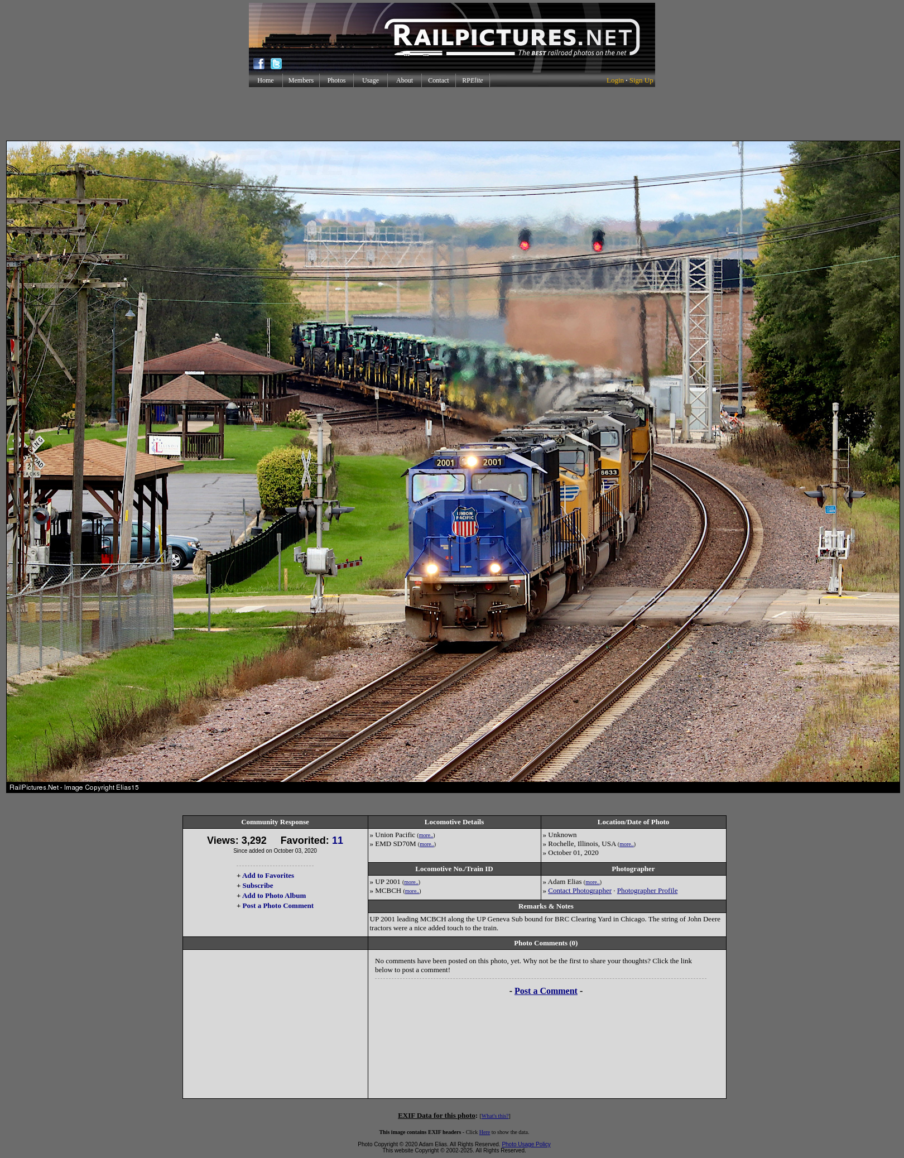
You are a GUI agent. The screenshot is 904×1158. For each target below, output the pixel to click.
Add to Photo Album (274, 895)
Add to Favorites (268, 875)
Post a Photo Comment (278, 905)
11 (337, 840)
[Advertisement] (452, 114)
